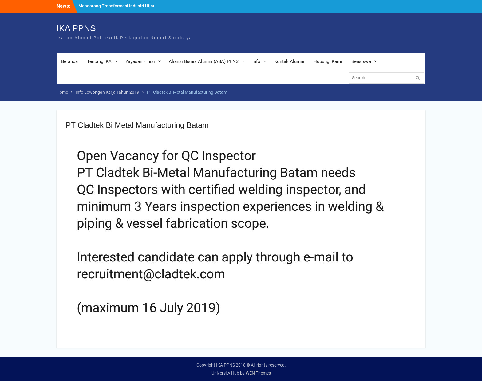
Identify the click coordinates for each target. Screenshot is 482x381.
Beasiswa (361, 61)
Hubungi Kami (328, 61)
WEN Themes (258, 373)
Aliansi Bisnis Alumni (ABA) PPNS (204, 61)
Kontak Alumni (289, 61)
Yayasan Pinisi (140, 61)
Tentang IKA (99, 61)
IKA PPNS (76, 28)
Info (256, 61)
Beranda (69, 61)
